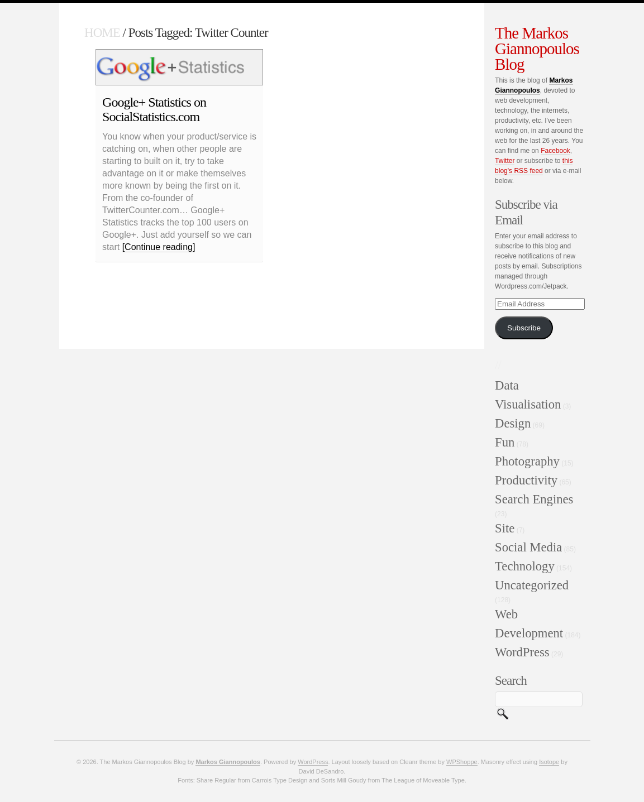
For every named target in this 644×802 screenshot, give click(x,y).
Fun (504, 442)
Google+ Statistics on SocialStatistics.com (154, 109)
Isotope (549, 761)
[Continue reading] (158, 247)
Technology (525, 566)
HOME (102, 33)
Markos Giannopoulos (227, 761)
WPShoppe (462, 761)
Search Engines (534, 499)
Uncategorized (532, 585)
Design (513, 423)
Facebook (555, 151)
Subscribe (524, 328)
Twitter (504, 161)
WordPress (522, 652)
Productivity (526, 480)
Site (504, 528)
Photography (527, 461)
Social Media (528, 547)
